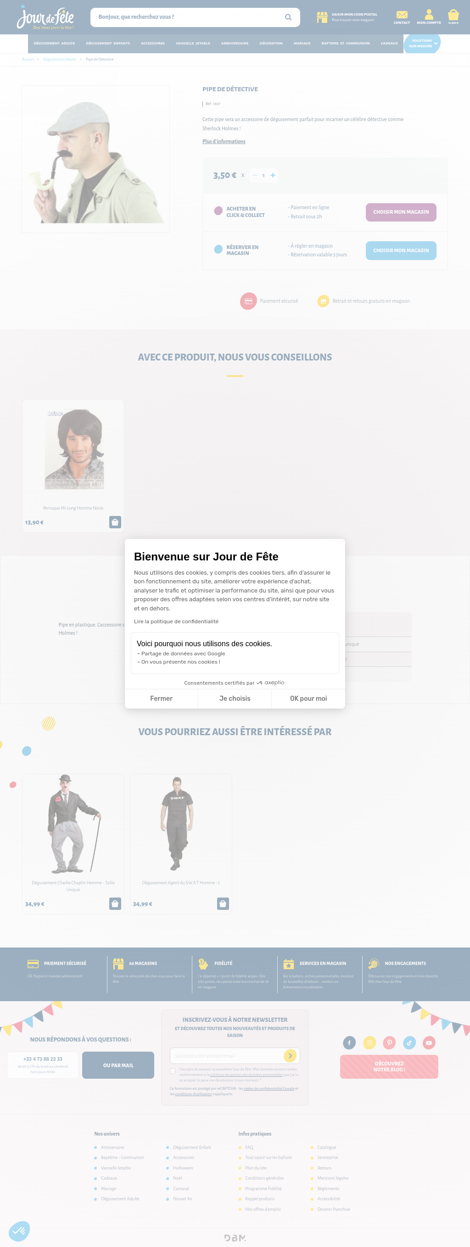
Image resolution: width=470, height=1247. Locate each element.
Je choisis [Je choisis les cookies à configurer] (235, 699)
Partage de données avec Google (183, 653)
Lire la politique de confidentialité (176, 621)
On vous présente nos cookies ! (180, 662)
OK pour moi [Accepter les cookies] (308, 699)
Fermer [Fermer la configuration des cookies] (161, 699)
